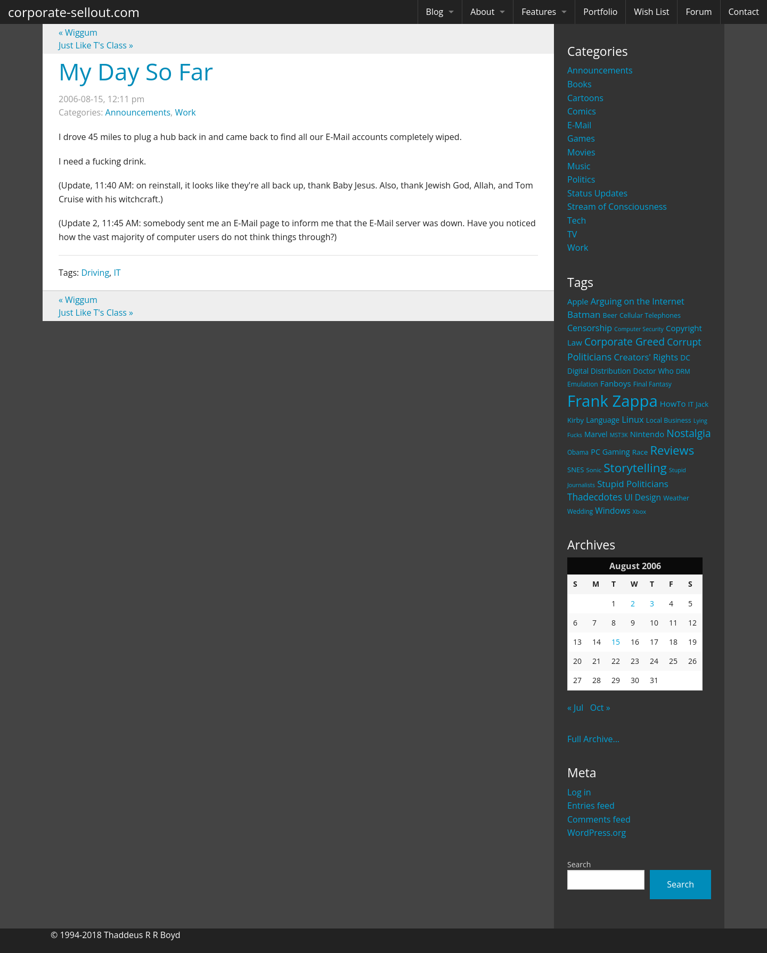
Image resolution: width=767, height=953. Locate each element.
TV (572, 234)
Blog (435, 12)
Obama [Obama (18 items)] (578, 452)
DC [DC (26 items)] (685, 357)
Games (581, 138)
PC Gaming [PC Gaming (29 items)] (610, 452)
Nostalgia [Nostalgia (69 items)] (688, 433)
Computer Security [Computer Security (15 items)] (639, 329)
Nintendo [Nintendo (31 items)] (647, 434)
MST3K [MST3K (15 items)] (619, 435)
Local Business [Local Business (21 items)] (668, 420)
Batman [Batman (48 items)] (583, 314)
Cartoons (585, 98)
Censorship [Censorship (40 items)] (589, 328)
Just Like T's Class (96, 45)
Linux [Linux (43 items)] (633, 419)
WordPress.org (596, 833)
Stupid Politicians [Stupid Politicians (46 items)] (632, 484)
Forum (699, 12)
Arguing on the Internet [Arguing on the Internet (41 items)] (637, 301)
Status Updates (597, 193)
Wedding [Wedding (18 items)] (580, 511)
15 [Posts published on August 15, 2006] (615, 642)
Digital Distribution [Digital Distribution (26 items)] (599, 371)
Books (579, 84)
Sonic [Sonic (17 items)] (593, 470)
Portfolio (600, 12)
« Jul (575, 707)
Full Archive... (593, 739)
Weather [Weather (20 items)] (676, 498)
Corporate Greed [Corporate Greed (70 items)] (624, 341)
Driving (95, 272)
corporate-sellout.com (74, 12)
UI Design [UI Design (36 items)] (642, 497)
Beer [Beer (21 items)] (610, 315)
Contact (744, 12)
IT (116, 272)
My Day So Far (136, 71)
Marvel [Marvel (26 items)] (596, 434)
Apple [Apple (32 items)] (578, 301)
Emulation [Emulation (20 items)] (582, 384)
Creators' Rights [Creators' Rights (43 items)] (646, 357)
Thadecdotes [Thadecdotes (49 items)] (594, 497)
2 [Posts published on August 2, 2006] (633, 603)
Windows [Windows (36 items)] (612, 510)
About (482, 12)
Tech (576, 220)
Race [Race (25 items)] (640, 452)
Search (579, 864)
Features (538, 12)
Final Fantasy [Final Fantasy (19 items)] (652, 384)
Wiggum (78, 32)
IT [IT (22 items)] (691, 404)
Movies (581, 152)
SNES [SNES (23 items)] (575, 469)
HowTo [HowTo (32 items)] (673, 403)
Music (579, 166)
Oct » (600, 707)
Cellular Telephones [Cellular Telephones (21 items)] (650, 315)
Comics (581, 111)
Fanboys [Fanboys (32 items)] (615, 383)
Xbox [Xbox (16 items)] (640, 511)
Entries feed (591, 805)
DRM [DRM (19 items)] (683, 371)
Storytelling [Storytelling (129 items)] (635, 467)
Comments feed (599, 819)
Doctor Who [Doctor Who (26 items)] (653, 371)
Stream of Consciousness (617, 206)
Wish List (651, 12)
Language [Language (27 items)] (602, 420)
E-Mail (579, 125)
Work (577, 247)
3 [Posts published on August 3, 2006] (652, 603)
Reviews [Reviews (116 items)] (672, 450)
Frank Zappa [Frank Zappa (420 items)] (612, 401)
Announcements (600, 70)
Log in (579, 792)
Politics (581, 179)
